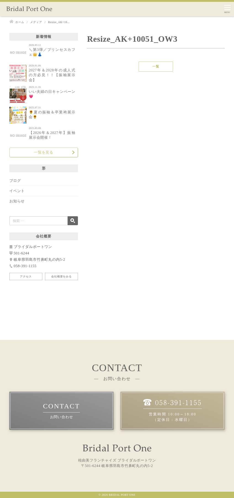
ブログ (15, 181)
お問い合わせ (61, 417)
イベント (17, 191)
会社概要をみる (61, 276)
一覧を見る (43, 152)
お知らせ (17, 201)
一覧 (155, 66)
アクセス (26, 276)
